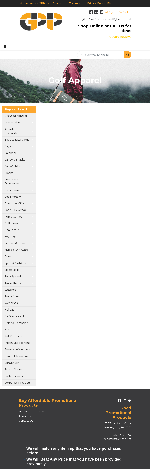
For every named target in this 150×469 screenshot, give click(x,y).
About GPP (37, 3)
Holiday (9, 309)
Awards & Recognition (12, 131)
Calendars (11, 153)
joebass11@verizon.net (117, 19)
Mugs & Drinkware (16, 249)
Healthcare (12, 230)
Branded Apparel (16, 115)
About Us (25, 416)
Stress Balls (12, 269)
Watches (10, 289)
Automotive (12, 122)
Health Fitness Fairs (17, 356)
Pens (8, 256)
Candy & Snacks (15, 159)
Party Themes (14, 376)
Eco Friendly (13, 196)
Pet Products (13, 336)
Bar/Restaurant (14, 316)
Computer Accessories (12, 181)
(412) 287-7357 (91, 19)
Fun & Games (13, 216)
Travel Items (13, 283)
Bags (8, 146)
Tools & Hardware (16, 276)
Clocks (9, 172)
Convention (12, 362)
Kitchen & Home (15, 243)
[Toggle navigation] (5, 46)
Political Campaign (16, 322)
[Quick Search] (101, 54)
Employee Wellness (17, 349)
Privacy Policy (96, 3)
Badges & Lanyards (17, 139)
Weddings (11, 303)
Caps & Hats (12, 166)
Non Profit (11, 329)
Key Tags (10, 236)
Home (24, 3)
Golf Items (11, 223)
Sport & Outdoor (15, 263)
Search (42, 411)
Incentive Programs (17, 342)
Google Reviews (120, 36)
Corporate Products (17, 382)
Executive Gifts (14, 203)
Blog (110, 3)
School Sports (13, 369)
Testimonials (77, 3)
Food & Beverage (16, 210)
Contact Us (60, 3)
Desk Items (12, 190)
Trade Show (12, 296)
